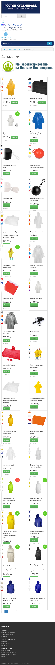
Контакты (4, 636)
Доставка (4, 630)
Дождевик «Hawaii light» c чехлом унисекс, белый (36, 466)
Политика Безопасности (8, 632)
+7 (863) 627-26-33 (13, 27)
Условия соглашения (7, 634)
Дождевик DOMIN (34, 332)
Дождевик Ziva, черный (36, 98)
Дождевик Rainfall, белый (36, 232)
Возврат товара (5, 643)
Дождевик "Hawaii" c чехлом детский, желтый (9, 433)
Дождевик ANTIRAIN (8, 298)
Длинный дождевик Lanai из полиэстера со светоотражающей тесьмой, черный (37, 568)
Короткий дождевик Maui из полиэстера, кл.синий (37, 533)
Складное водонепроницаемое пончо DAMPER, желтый (37, 399)
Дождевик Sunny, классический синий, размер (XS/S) (37, 599)
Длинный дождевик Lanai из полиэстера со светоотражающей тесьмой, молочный (10, 568)
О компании (4, 629)
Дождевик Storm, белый (36, 298)
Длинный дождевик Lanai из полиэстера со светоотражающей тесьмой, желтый (10, 534)
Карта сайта (4, 645)
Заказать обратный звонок (10, 23)
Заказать (14, 102)
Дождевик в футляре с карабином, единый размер (37, 166)
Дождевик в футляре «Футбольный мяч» (8, 133)
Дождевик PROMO (7, 198)
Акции (3, 656)
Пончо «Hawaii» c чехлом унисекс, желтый (36, 366)
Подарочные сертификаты (9, 652)
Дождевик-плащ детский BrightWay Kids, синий (36, 133)
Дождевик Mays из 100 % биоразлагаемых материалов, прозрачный (10, 400)
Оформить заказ (6, 35)
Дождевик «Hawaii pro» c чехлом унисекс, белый (36, 499)
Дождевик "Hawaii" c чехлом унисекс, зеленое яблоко (9, 499)
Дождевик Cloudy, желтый (9, 98)
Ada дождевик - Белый (8, 465)
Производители (5, 650)
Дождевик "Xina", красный (9, 365)
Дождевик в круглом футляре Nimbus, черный (37, 199)
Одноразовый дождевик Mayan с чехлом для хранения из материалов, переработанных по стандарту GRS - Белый (11, 235)
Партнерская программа (8, 654)
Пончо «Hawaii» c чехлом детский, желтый (9, 266)
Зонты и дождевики (14, 49)
